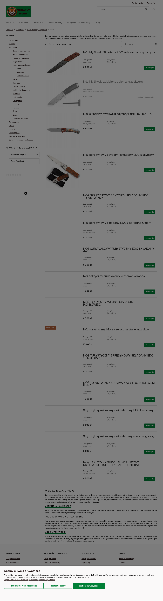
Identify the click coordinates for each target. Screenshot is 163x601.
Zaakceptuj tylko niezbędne (24, 586)
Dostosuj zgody (58, 586)
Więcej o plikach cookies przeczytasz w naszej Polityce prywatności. (29, 580)
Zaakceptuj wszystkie (88, 586)
